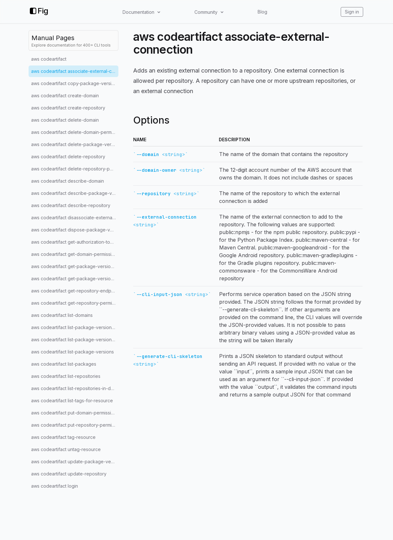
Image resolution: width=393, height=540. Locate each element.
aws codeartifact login (54, 486)
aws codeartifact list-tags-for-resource (72, 400)
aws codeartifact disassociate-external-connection (74, 217)
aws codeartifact (48, 59)
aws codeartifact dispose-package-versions (74, 229)
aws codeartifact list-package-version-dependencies (74, 339)
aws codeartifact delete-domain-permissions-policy (74, 132)
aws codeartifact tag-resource (63, 437)
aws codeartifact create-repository (68, 107)
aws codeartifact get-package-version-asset (74, 266)
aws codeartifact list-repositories (65, 376)
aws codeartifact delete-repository (68, 156)
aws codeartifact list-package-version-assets (74, 327)
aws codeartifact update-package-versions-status (74, 461)
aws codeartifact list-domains (62, 315)
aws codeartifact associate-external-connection (74, 71)
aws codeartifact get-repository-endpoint (74, 290)
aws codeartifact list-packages (63, 364)
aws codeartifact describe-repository (70, 205)
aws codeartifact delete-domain (65, 120)
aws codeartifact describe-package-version (74, 193)
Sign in (352, 11)
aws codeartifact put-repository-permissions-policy (74, 425)
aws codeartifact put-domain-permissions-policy (74, 412)
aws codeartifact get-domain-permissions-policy (74, 254)
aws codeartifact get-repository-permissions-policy (74, 303)
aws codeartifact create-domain (65, 95)
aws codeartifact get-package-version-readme (74, 278)
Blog (262, 11)
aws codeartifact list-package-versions (72, 351)
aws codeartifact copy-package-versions (74, 83)
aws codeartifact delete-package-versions (74, 144)
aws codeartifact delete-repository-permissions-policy (74, 168)
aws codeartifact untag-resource (66, 449)
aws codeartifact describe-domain (67, 181)
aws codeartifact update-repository (69, 473)
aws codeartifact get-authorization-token (74, 242)
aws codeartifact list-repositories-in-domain (74, 388)
